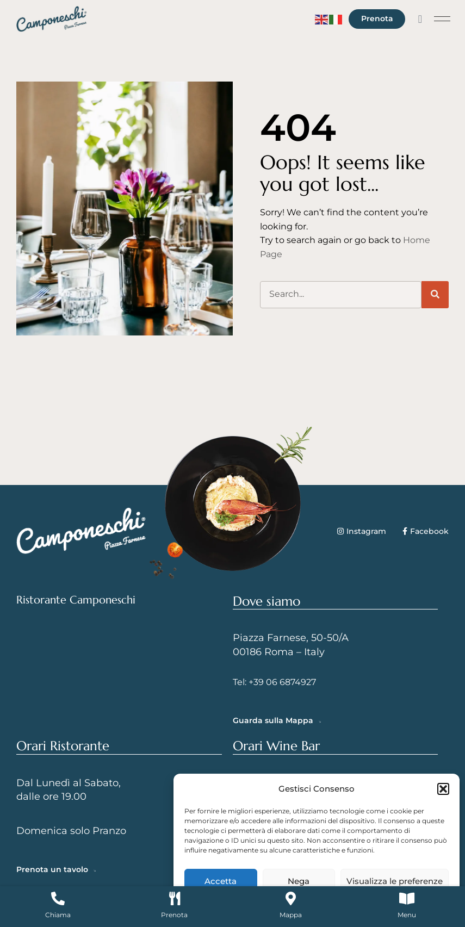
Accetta (220, 881)
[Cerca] (435, 294)
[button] (443, 788)
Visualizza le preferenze (394, 881)
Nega (298, 881)
